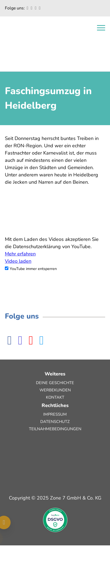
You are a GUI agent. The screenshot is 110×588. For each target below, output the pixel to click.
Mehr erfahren (20, 254)
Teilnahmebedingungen (55, 429)
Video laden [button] (18, 261)
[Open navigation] (101, 27)
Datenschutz (55, 421)
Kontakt (55, 397)
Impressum (55, 414)
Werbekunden (55, 390)
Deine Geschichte (55, 382)
